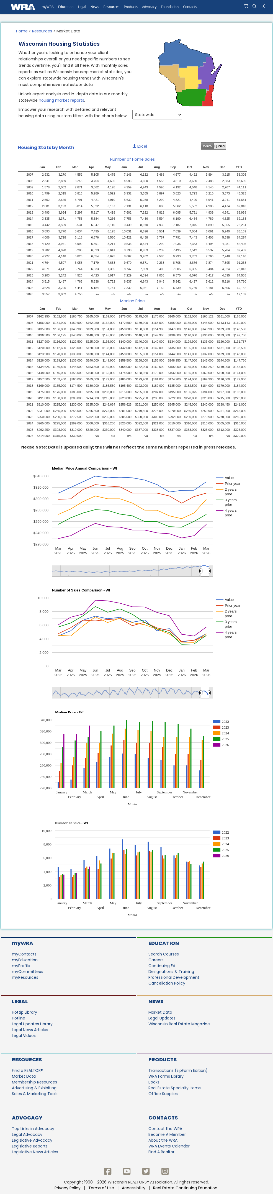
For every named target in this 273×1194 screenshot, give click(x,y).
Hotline (18, 1018)
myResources (25, 977)
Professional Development (173, 977)
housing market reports (61, 100)
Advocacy (27, 1117)
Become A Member (167, 1134)
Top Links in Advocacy (33, 1128)
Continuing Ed (161, 965)
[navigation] (136, 7)
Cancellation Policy (166, 983)
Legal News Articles (30, 1029)
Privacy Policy (68, 1188)
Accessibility (133, 1188)
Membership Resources (34, 1082)
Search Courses (163, 954)
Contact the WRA (165, 1128)
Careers (156, 960)
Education (163, 943)
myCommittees (27, 971)
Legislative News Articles (35, 1152)
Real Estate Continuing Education (185, 1188)
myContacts (24, 954)
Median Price (132, 301)
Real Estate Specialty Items (174, 1088)
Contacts (163, 1117)
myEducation (25, 960)
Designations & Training (171, 971)
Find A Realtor (161, 1152)
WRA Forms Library (166, 1076)
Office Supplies (163, 1093)
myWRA (22, 943)
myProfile (21, 965)
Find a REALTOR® (27, 1070)
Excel (139, 146)
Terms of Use (101, 1188)
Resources (42, 31)
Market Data (160, 1012)
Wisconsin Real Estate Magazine (179, 1024)
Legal (20, 1001)
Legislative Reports (30, 1146)
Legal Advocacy (27, 1134)
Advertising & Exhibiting (34, 1088)
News (155, 1001)
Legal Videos (24, 1035)
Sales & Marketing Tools (35, 1093)
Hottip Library (24, 1012)
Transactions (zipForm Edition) (178, 1070)
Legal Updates (162, 1018)
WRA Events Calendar (169, 1146)
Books (153, 1082)
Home (22, 31)
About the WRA (162, 1140)
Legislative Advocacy (32, 1140)
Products (162, 1059)
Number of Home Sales (132, 159)
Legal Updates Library (32, 1024)
